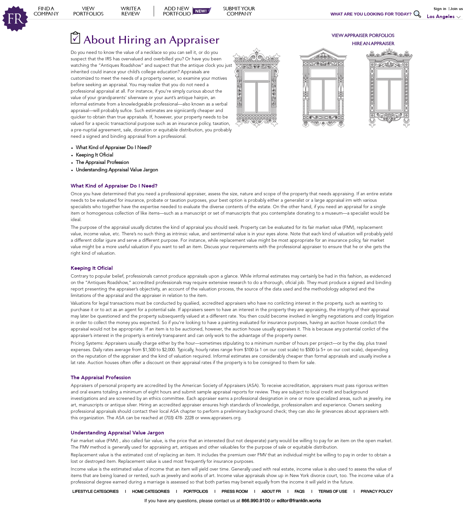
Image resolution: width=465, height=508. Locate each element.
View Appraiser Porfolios (363, 35)
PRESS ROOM (235, 492)
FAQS (299, 492)
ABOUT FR (271, 492)
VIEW (88, 10)
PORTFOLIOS (195, 492)
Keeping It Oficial (92, 268)
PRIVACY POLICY (377, 492)
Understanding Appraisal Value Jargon (117, 432)
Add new (177, 10)
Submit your (239, 10)
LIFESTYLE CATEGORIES (95, 492)
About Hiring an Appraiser (152, 40)
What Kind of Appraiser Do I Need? (114, 185)
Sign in (440, 8)
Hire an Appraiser (373, 43)
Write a (131, 10)
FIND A (46, 10)
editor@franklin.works (299, 501)
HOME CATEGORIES (151, 492)
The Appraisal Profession (101, 377)
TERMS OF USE (332, 492)
